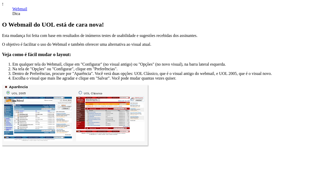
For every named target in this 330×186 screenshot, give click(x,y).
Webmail (19, 9)
